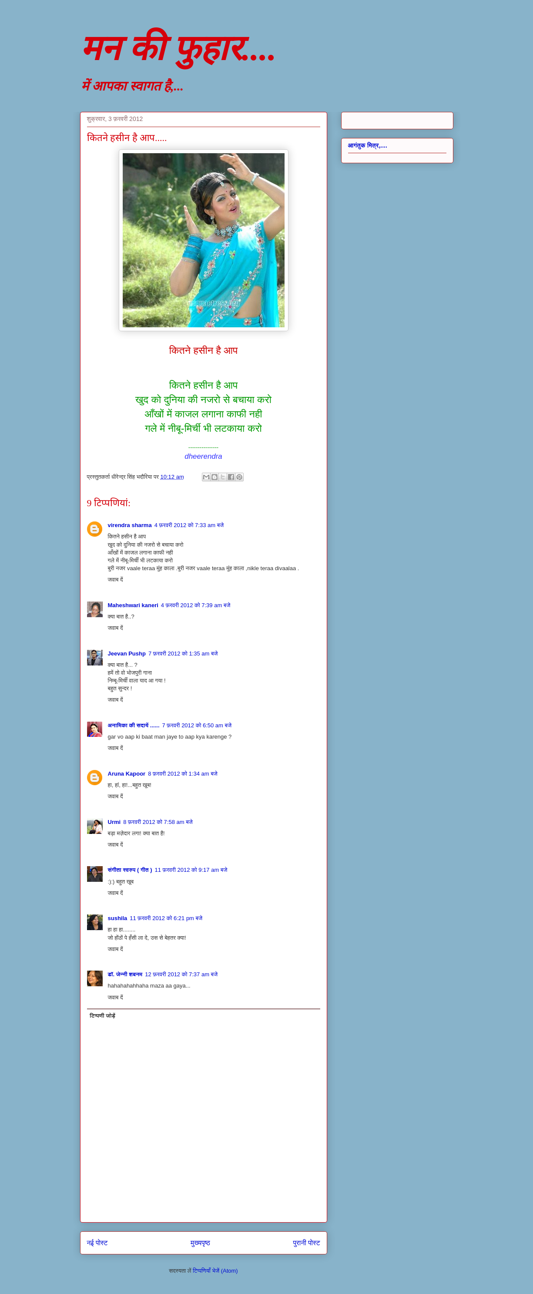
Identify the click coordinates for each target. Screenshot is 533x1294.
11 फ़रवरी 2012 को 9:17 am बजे (191, 870)
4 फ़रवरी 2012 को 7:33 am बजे (189, 525)
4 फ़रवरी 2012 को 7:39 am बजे (196, 605)
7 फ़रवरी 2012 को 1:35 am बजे (183, 653)
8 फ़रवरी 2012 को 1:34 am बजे (183, 773)
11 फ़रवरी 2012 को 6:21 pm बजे (166, 918)
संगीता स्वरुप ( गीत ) (130, 870)
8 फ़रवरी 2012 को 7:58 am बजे (158, 822)
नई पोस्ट (97, 1243)
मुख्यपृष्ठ (200, 1243)
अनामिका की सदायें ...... (134, 725)
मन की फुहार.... (178, 48)
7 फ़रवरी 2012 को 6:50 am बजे (197, 725)
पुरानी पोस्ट (306, 1243)
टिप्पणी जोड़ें (102, 1015)
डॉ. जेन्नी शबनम (125, 974)
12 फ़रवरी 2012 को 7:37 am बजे (181, 974)
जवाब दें (115, 579)
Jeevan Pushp (127, 653)
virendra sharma (130, 525)
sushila (117, 918)
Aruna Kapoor (127, 773)
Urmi (114, 822)
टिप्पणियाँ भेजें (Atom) (215, 1270)
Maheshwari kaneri (133, 605)
